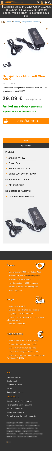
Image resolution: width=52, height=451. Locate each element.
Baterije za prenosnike (15, 409)
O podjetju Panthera (14, 377)
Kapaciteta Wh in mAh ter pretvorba (20, 401)
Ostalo (8, 22)
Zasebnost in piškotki (14, 385)
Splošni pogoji (12, 381)
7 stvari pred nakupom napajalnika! (19, 405)
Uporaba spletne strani (15, 392)
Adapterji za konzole (31, 22)
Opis (26, 140)
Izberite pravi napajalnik (15, 412)
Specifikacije (26, 146)
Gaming (16, 22)
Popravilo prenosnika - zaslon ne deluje (21, 416)
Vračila (9, 388)
